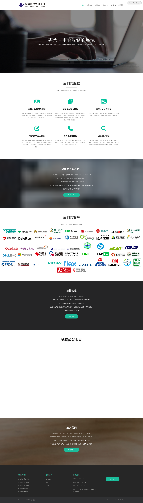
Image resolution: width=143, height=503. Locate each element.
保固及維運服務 (70, 136)
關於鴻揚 (97, 5)
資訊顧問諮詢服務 (37, 136)
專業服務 (89, 5)
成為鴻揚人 (71, 450)
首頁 (83, 5)
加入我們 (113, 5)
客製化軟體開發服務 (37, 109)
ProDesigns (121, 500)
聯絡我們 (120, 5)
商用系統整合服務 (70, 109)
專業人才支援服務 (103, 109)
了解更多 (71, 316)
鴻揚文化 (105, 5)
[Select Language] (134, 2)
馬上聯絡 (112, 479)
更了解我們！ (71, 195)
